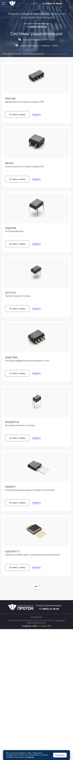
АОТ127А (10, 292)
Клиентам (17, 53)
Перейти (36, 114)
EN (35, 3)
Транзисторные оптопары (18, 296)
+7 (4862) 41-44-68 (52, 3)
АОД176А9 (11, 357)
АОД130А (10, 228)
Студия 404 (45, 626)
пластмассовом (32, 17)
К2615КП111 (12, 551)
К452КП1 (10, 486)
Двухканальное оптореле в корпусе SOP (24, 101)
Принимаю (60, 755)
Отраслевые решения (33, 53)
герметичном (57, 13)
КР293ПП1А (12, 422)
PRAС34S (10, 98)
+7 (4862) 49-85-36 (36, 26)
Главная (6, 53)
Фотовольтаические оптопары (20, 425)
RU (31, 3)
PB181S (9, 163)
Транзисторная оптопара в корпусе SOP (24, 166)
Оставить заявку (17, 114)
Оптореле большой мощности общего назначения (30, 490)
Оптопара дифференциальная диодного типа (27, 360)
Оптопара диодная (14, 231)
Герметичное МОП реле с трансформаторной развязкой (32, 554)
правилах (30, 757)
